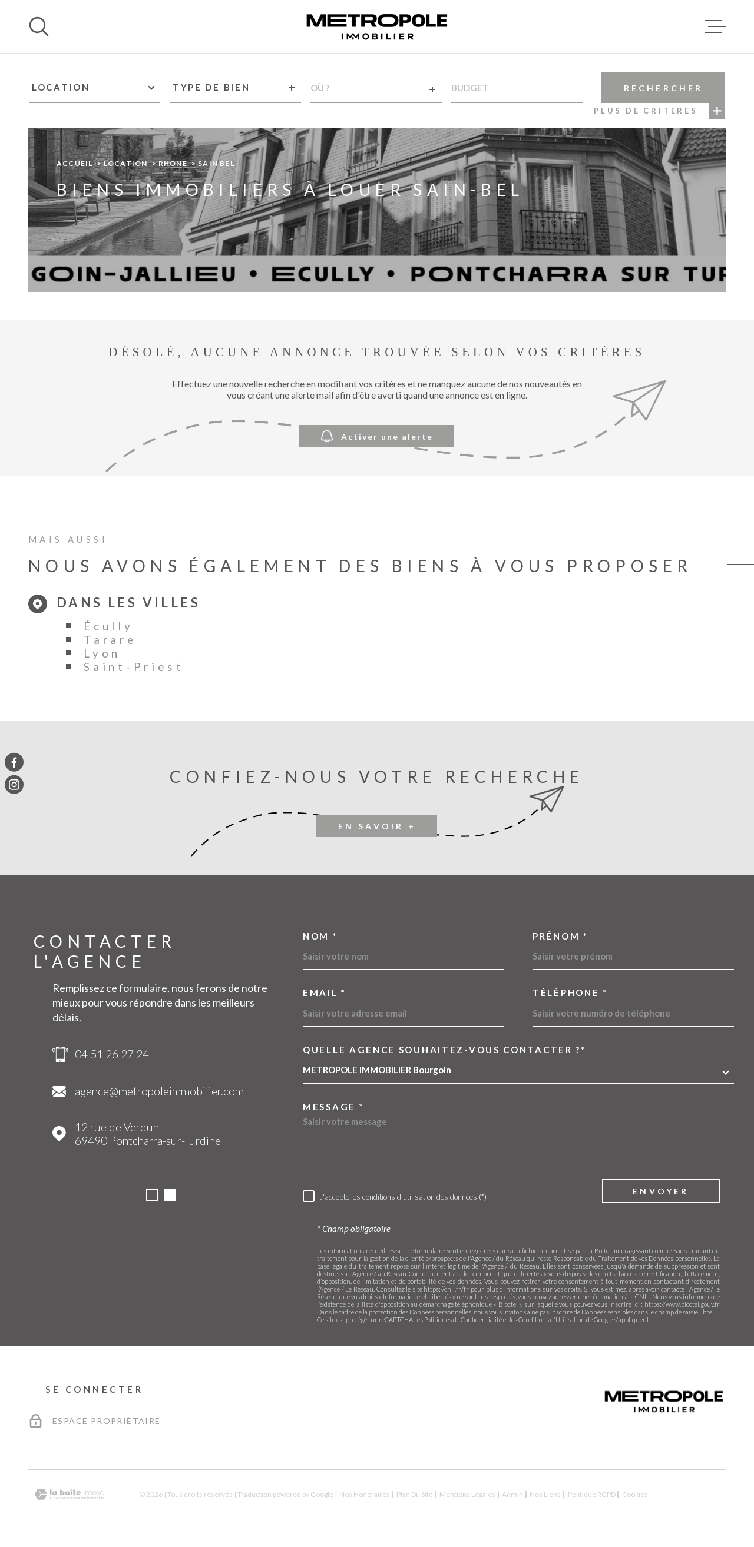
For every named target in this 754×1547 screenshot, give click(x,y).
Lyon (102, 653)
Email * (324, 992)
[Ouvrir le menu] (715, 26)
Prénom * (560, 936)
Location (126, 163)
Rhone (172, 163)
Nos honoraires (364, 1494)
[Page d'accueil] (377, 26)
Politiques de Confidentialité (463, 1319)
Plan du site (414, 1494)
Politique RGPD (592, 1494)
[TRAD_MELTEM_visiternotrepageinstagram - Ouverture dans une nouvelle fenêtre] (14, 784)
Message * (333, 1107)
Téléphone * (570, 992)
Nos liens (545, 1494)
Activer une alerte (377, 436)
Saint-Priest (134, 666)
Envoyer (661, 1191)
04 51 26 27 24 (112, 1054)
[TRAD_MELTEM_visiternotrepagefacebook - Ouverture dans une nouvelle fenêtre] (14, 762)
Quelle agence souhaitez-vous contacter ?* (444, 1049)
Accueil (74, 163)
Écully (108, 626)
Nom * (320, 936)
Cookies (635, 1494)
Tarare (110, 639)
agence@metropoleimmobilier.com (159, 1091)
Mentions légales (467, 1494)
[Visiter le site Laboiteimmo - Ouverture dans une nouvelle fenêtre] (69, 1494)
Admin (512, 1494)
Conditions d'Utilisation (551, 1319)
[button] (152, 1195)
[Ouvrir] (38, 26)
